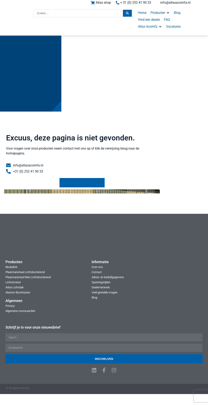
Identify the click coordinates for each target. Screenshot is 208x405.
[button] (138, 14)
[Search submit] (105, 15)
